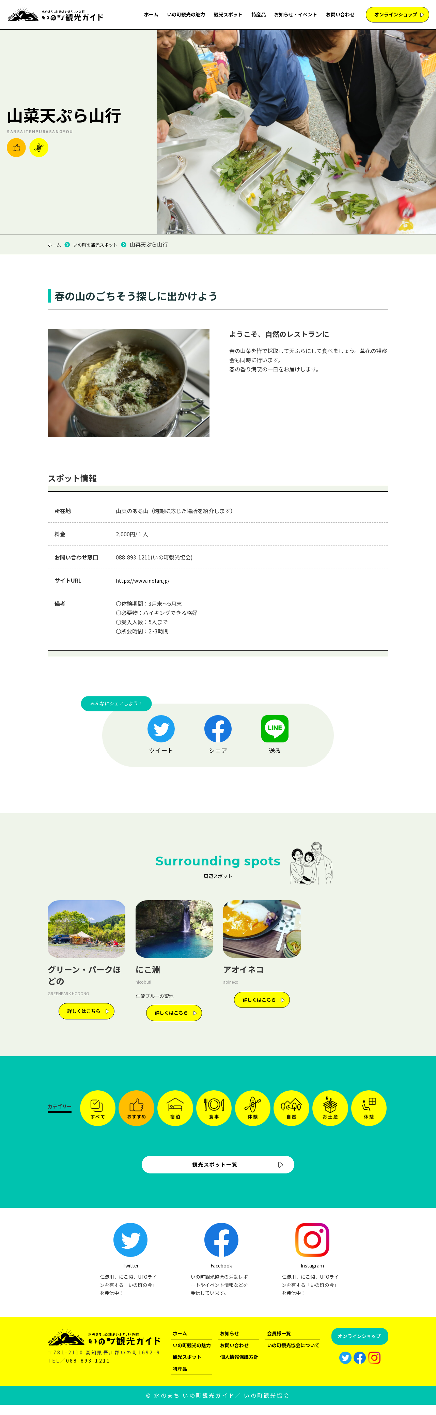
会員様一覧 (279, 1343)
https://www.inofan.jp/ (144, 580)
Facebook (255, 1256)
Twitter (166, 1256)
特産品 (258, 14)
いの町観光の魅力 (186, 14)
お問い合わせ (340, 14)
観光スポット (228, 14)
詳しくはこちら (83, 1011)
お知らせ (229, 1343)
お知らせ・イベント (295, 14)
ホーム (151, 14)
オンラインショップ (395, 14)
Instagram (344, 1256)
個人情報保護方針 (239, 1367)
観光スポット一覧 (213, 1169)
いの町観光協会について (293, 1355)
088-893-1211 (88, 1370)
